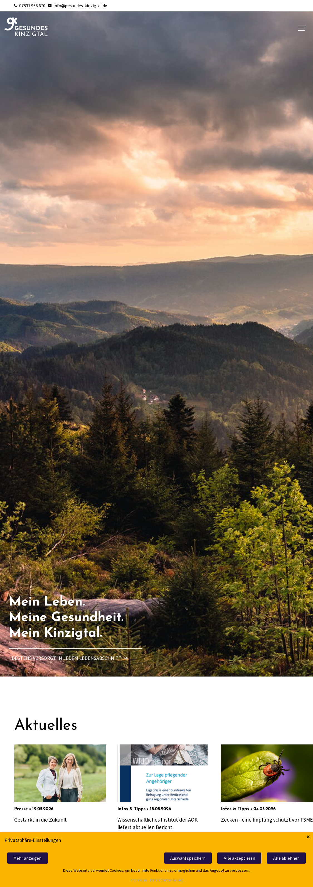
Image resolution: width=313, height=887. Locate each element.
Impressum (138, 880)
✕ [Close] (308, 837)
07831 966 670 (29, 5)
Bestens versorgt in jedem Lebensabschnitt (70, 658)
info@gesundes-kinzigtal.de (77, 5)
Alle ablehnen (286, 858)
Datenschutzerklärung (166, 880)
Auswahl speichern (188, 858)
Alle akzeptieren (239, 858)
